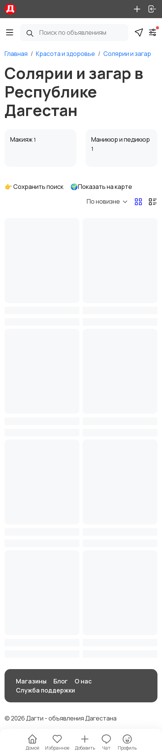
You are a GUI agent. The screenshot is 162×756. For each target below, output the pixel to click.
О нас (83, 681)
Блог (60, 681)
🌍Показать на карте (101, 186)
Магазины (31, 681)
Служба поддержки (45, 690)
